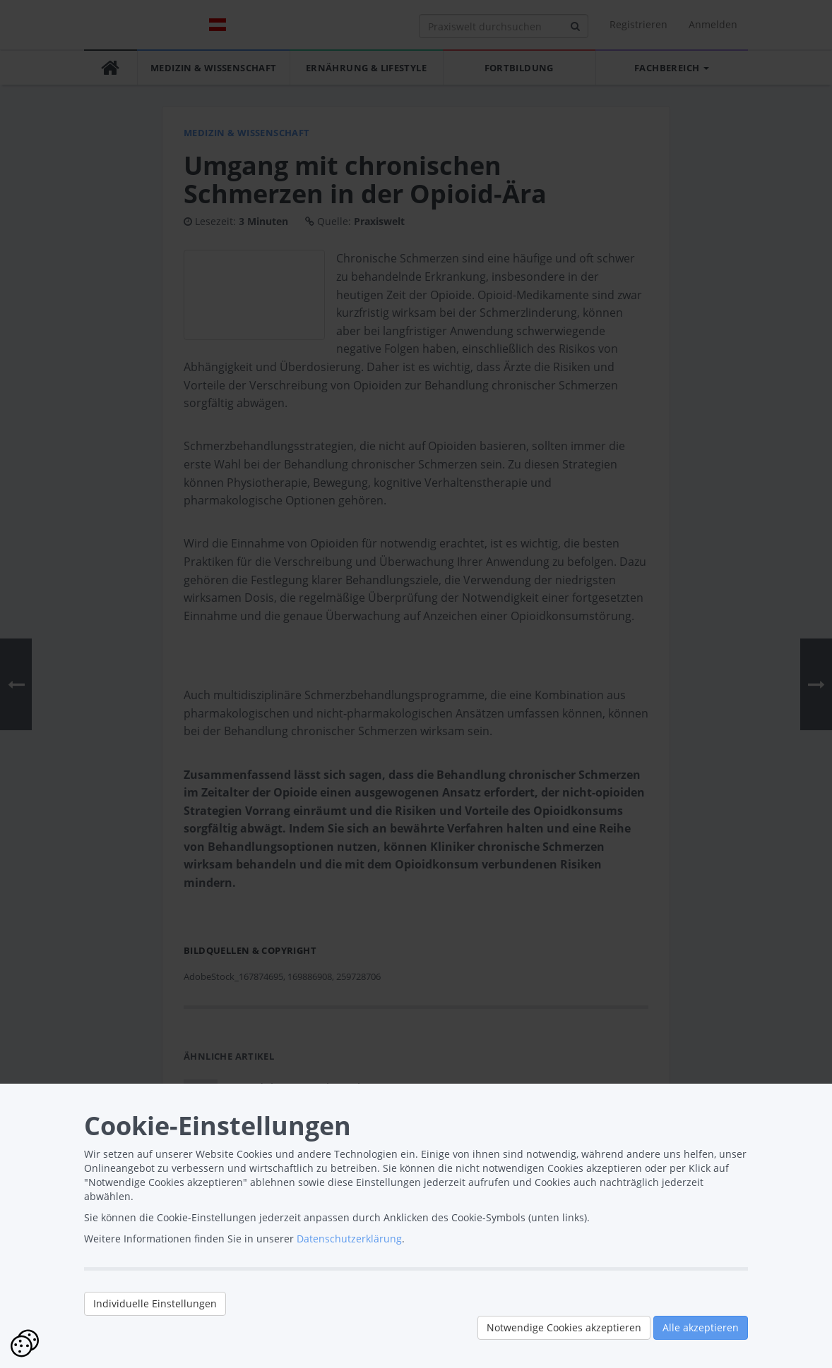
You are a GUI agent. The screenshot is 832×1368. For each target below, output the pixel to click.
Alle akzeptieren (700, 1327)
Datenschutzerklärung (349, 1238)
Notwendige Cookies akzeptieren (564, 1327)
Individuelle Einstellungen (155, 1303)
